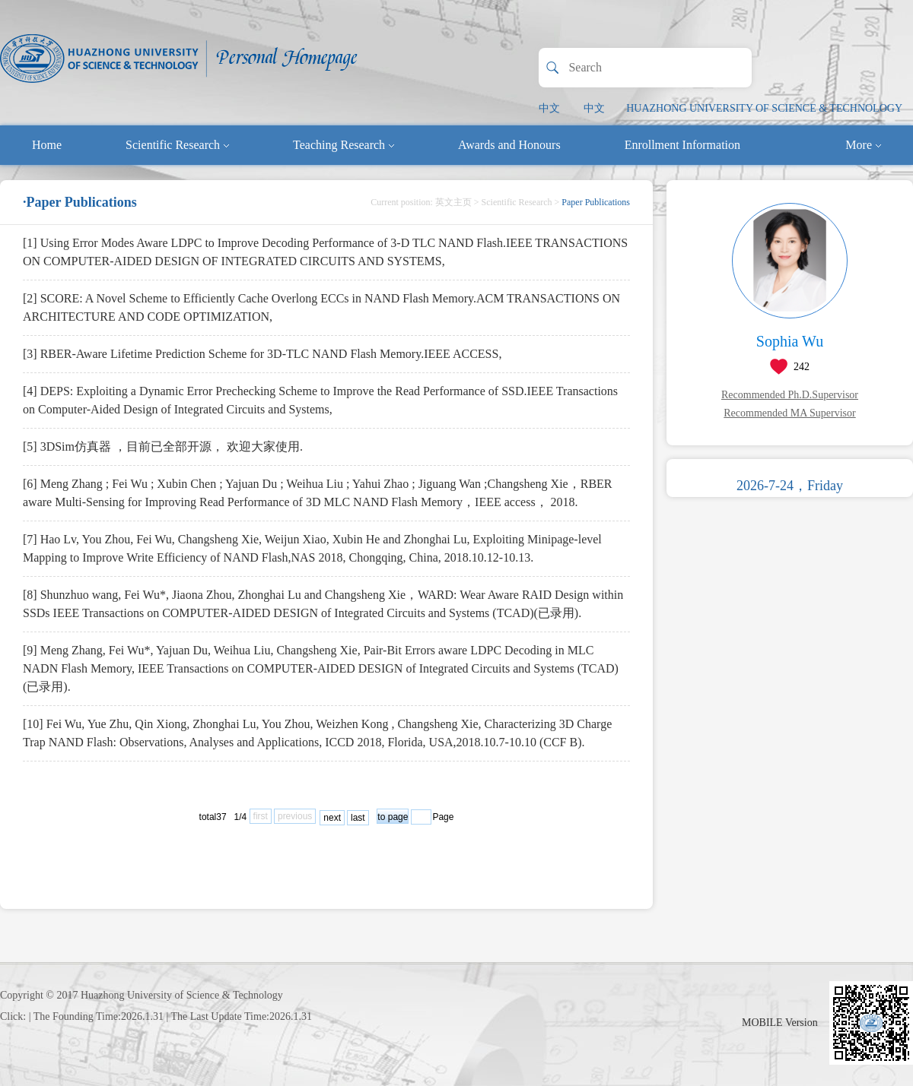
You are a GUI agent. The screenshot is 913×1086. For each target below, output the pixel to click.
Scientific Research (177, 144)
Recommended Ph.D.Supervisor (789, 395)
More (863, 144)
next (332, 817)
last (358, 817)
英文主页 (453, 202)
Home (47, 144)
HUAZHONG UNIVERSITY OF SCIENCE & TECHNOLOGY (764, 108)
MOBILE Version (780, 1022)
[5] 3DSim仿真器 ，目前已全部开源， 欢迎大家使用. (163, 446)
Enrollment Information (682, 144)
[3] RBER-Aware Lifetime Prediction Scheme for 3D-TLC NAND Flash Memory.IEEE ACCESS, (262, 353)
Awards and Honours (509, 144)
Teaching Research (343, 144)
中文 (549, 108)
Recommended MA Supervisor (789, 413)
